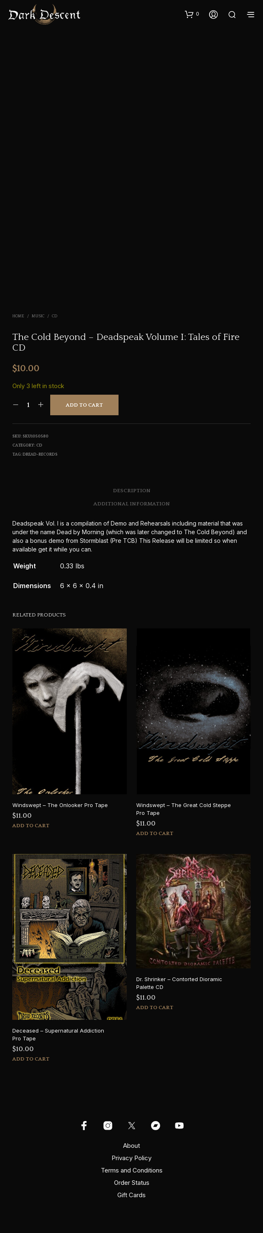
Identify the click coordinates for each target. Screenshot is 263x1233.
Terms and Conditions (132, 1170)
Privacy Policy (131, 1158)
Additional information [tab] (131, 504)
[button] (192, 14)
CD (54, 316)
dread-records (40, 454)
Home (18, 316)
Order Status (131, 1182)
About (131, 1145)
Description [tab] (132, 490)
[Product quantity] (28, 405)
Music (38, 316)
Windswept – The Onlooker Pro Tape (60, 805)
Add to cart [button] (30, 825)
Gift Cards (131, 1195)
